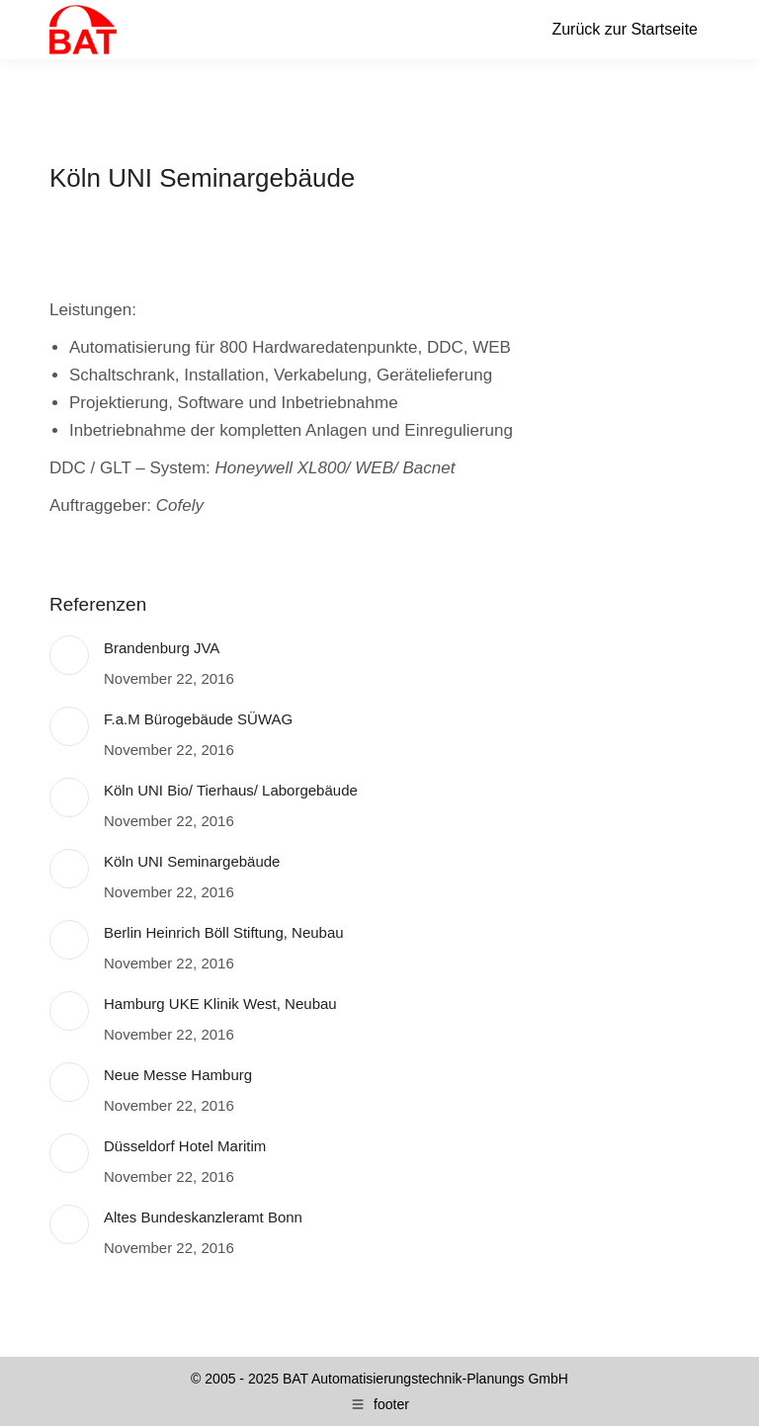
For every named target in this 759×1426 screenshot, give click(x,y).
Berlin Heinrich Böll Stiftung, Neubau (224, 932)
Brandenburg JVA (161, 647)
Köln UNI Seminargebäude (192, 861)
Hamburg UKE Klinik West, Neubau (220, 1003)
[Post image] (69, 655)
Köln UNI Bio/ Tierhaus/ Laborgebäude (231, 790)
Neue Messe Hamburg (178, 1074)
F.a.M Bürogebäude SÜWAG (198, 719)
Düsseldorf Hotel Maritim (185, 1145)
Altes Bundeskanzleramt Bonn (203, 1217)
